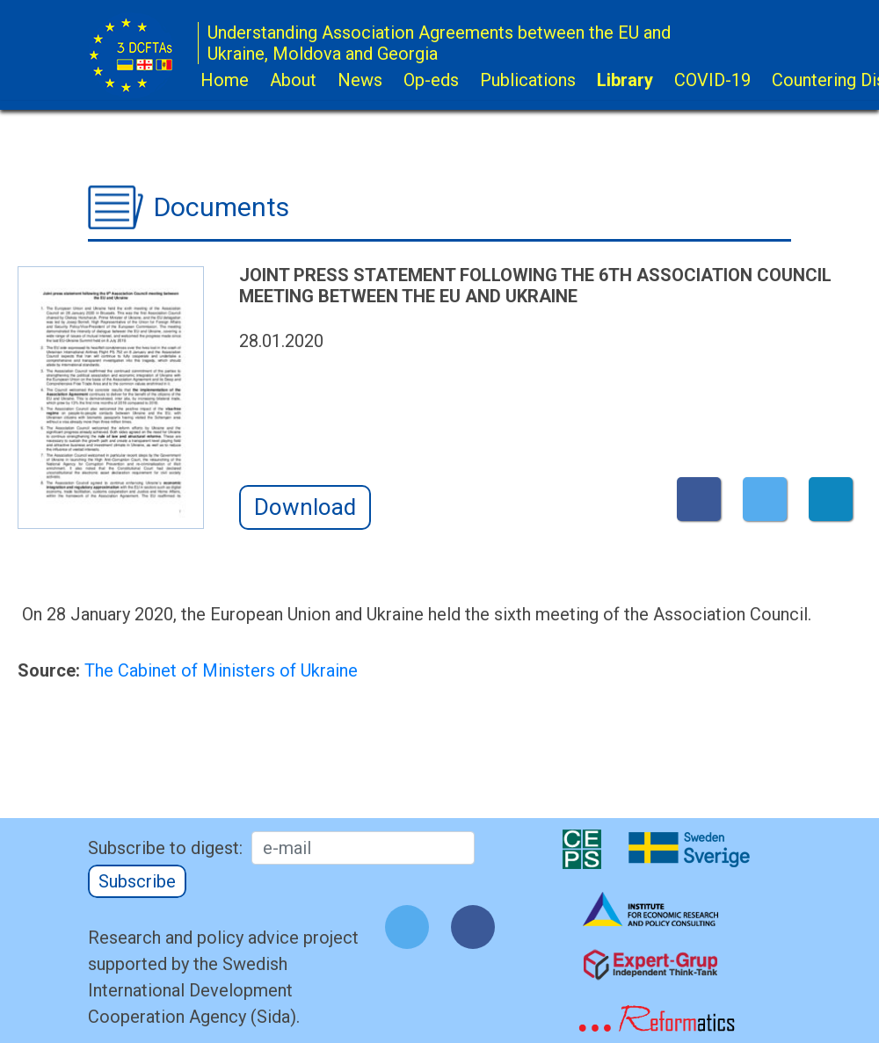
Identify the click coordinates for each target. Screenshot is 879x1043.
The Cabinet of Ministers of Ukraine (221, 670)
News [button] (360, 80)
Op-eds (431, 80)
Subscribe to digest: (165, 847)
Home (224, 80)
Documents (221, 207)
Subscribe (137, 881)
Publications (528, 80)
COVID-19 (712, 80)
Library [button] (625, 80)
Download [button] (305, 507)
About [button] (293, 80)
